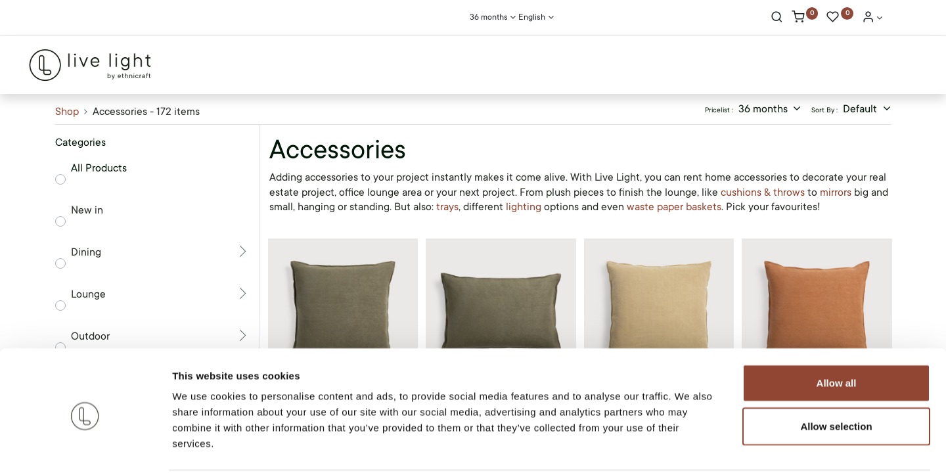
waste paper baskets (674, 207)
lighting (523, 207)
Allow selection (836, 376)
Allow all (837, 333)
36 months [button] (764, 109)
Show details (689, 447)
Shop (67, 111)
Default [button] (861, 109)
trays (447, 207)
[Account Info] (872, 18)
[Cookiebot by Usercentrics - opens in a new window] (85, 447)
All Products (99, 168)
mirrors (835, 192)
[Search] (777, 18)
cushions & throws (764, 192)
